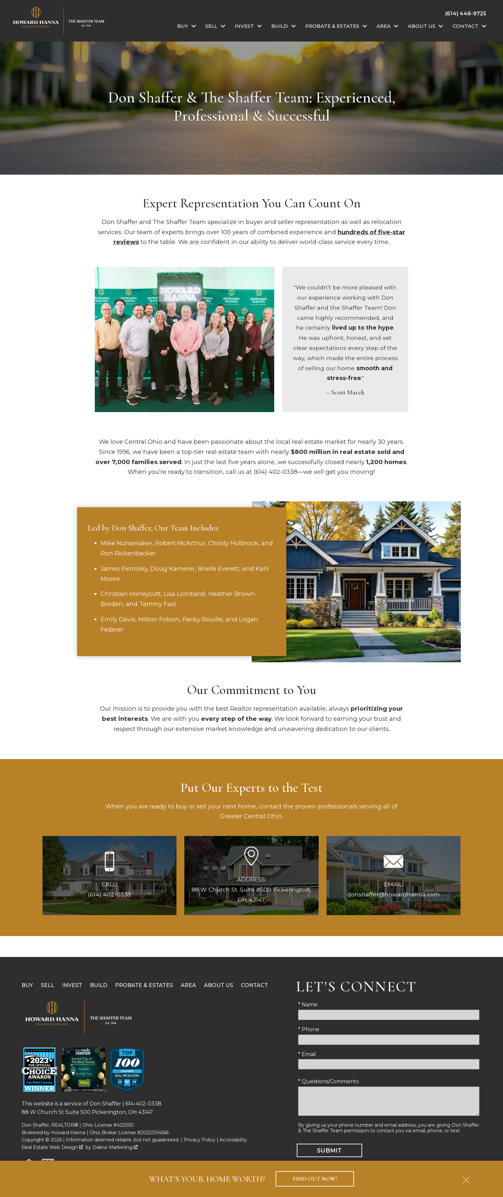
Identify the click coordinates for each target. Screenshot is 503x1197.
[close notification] (466, 1177)
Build (98, 985)
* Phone (308, 1029)
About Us (218, 985)
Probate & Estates (144, 985)
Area (188, 985)
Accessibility (233, 1140)
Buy (27, 985)
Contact (254, 985)
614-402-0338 (143, 1104)
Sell (47, 985)
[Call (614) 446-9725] (465, 13)
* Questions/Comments (328, 1081)
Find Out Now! (315, 1178)
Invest (72, 985)
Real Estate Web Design (52, 1147)
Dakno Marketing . (115, 1147)
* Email (307, 1054)
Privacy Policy (199, 1140)
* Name (307, 1004)
